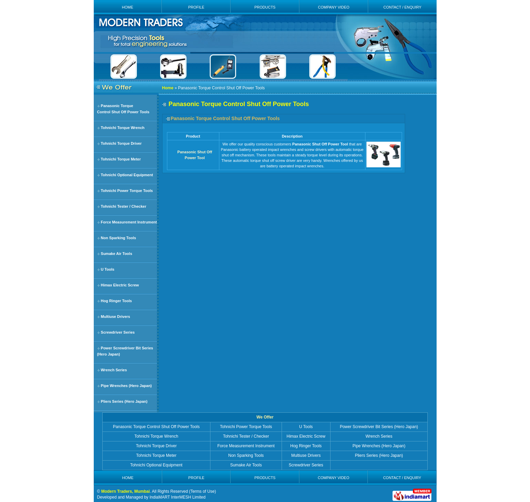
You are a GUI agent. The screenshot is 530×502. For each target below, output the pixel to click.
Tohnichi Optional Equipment (127, 175)
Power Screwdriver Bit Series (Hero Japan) (379, 426)
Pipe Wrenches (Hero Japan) (126, 386)
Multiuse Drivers (115, 316)
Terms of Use (202, 491)
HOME (127, 7)
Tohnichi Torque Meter (121, 159)
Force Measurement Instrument (129, 222)
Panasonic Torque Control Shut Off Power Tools (156, 426)
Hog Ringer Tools (116, 301)
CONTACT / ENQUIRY (402, 7)
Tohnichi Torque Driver (121, 143)
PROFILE (196, 7)
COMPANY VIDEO (333, 7)
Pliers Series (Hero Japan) (124, 401)
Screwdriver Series (118, 332)
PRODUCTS (264, 7)
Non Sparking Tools (118, 238)
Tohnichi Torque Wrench (123, 128)
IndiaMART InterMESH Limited (178, 497)
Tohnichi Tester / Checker (123, 206)
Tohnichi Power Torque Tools (127, 191)
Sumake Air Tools (116, 254)
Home (167, 88)
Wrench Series (114, 370)
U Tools (108, 269)
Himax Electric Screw (120, 285)
